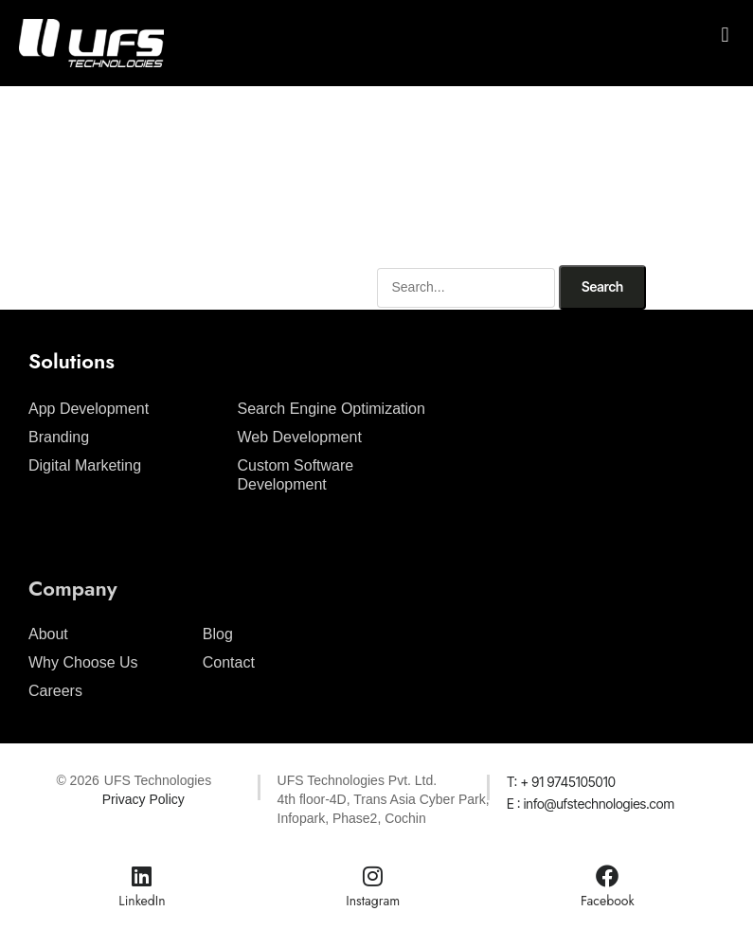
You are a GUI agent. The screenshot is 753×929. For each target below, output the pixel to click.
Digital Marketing (84, 465)
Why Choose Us (83, 662)
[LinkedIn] (142, 876)
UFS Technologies (157, 780)
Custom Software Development (296, 474)
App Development (88, 409)
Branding (58, 437)
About (48, 634)
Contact (229, 662)
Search (602, 286)
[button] (725, 34)
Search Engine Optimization (331, 409)
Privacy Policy (143, 799)
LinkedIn (141, 900)
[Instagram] (373, 876)
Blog (218, 634)
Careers (55, 691)
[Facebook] (607, 876)
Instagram (373, 900)
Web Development (300, 437)
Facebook (608, 900)
